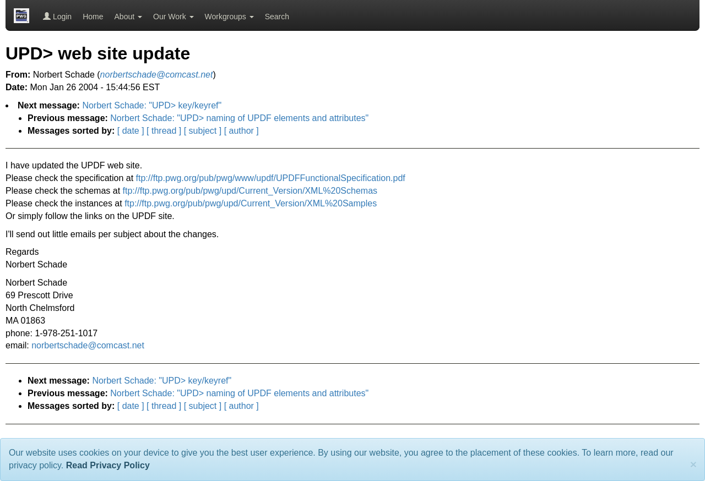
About (128, 16)
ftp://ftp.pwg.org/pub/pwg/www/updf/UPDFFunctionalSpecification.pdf (270, 178)
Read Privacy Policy (108, 465)
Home (93, 16)
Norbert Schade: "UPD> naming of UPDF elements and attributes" (239, 118)
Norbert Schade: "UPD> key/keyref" (151, 105)
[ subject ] (202, 130)
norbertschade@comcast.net (87, 345)
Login (57, 16)
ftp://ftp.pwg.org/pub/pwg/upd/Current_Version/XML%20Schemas (250, 190)
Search (277, 16)
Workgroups (229, 16)
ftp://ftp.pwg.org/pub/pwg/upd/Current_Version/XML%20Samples (250, 203)
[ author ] (241, 130)
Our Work (173, 16)
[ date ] (130, 130)
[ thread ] (164, 130)
